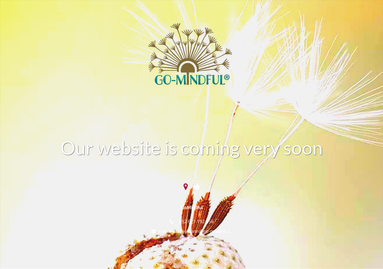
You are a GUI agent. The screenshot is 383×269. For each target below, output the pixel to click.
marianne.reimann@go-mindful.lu (195, 231)
